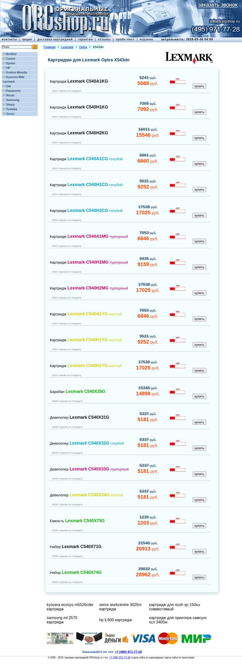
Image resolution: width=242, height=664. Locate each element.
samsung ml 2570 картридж (62, 620)
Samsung (12, 100)
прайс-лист (125, 39)
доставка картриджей (55, 39)
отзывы (104, 39)
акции (27, 39)
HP (8, 68)
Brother (11, 54)
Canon (10, 58)
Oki (8, 86)
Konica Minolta (16, 72)
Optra (83, 47)
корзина (146, 39)
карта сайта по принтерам (179, 657)
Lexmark (9, 81)
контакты (9, 39)
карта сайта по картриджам (147, 657)
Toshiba (11, 109)
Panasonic (13, 91)
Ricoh (10, 95)
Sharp (10, 104)
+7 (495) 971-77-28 (119, 657)
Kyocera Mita (15, 77)
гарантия (85, 39)
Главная (49, 47)
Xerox (10, 113)
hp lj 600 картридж (115, 620)
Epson (10, 63)
